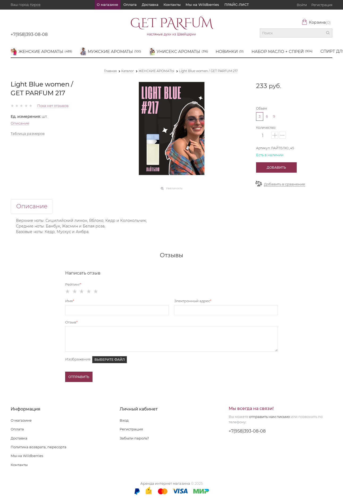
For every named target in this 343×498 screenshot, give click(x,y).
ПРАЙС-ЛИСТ (236, 4)
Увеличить (174, 188)
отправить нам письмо (269, 416)
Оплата (130, 4)
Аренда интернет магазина (165, 483)
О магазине (107, 4)
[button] (274, 135)
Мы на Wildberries (202, 4)
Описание (20, 123)
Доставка (150, 4)
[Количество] (263, 135)
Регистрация (321, 5)
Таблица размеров (28, 133)
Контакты (172, 4)
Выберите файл (109, 360)
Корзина (316, 22)
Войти (302, 5)
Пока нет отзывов (53, 105)
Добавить (276, 167)
